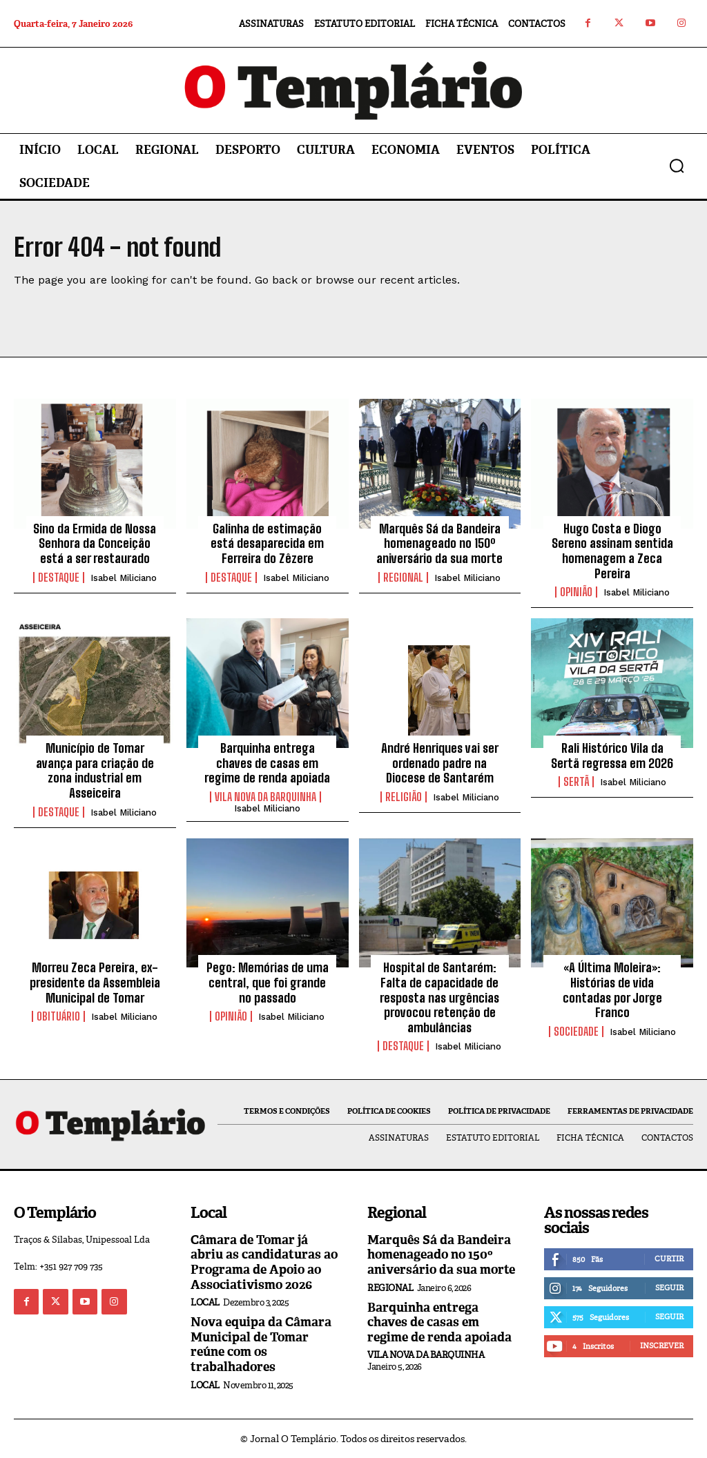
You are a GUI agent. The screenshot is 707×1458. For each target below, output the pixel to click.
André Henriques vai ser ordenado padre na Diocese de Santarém (439, 762)
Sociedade (576, 1031)
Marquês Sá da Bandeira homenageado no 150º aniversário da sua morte (439, 543)
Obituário (58, 1016)
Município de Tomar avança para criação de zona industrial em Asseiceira (95, 770)
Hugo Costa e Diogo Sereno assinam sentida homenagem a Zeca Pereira (612, 551)
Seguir (669, 1287)
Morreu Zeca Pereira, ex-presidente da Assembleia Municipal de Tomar (95, 982)
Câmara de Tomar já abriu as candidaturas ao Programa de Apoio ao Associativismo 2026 (264, 1262)
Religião (403, 796)
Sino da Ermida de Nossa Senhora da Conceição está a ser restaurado (94, 543)
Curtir (669, 1258)
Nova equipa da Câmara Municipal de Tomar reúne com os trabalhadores (261, 1344)
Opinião (576, 592)
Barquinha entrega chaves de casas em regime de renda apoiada (267, 762)
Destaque (58, 577)
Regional (403, 577)
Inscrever (662, 1345)
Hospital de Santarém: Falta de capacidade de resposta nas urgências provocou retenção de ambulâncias (439, 997)
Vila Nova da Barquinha (265, 796)
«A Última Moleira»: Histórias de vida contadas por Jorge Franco (612, 990)
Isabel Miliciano (123, 578)
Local (205, 1302)
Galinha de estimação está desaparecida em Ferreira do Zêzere (267, 543)
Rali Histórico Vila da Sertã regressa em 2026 (612, 755)
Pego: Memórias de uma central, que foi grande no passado (267, 982)
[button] (676, 165)
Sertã (576, 781)
